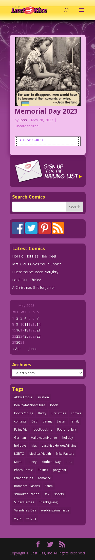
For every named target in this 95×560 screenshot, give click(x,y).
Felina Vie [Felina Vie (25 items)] (21, 429)
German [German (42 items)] (20, 437)
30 (18, 342)
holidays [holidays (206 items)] (20, 445)
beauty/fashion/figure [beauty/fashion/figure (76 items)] (29, 405)
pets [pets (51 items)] (69, 462)
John (23, 119)
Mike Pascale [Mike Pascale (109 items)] (65, 453)
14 (38, 324)
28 (38, 336)
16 (18, 330)
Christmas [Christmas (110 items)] (58, 413)
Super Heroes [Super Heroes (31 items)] (24, 502)
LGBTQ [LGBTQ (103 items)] (19, 453)
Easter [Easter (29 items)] (61, 421)
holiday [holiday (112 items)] (67, 437)
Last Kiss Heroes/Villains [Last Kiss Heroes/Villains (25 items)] (59, 445)
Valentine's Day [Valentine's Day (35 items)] (25, 510)
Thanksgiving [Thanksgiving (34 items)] (48, 502)
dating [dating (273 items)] (47, 421)
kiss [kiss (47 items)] (34, 445)
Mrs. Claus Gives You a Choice (37, 264)
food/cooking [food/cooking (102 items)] (42, 429)
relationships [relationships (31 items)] (23, 478)
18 (26, 330)
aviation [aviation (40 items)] (43, 397)
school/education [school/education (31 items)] (26, 494)
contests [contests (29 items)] (20, 421)
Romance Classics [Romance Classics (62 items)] (27, 486)
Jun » (32, 348)
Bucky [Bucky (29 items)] (42, 413)
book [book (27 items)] (54, 405)
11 (26, 324)
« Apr (16, 348)
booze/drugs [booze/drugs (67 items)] (23, 413)
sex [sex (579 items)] (46, 494)
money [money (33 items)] (31, 462)
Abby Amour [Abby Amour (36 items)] (23, 397)
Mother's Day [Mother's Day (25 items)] (51, 462)
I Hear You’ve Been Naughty (35, 271)
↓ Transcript (32, 140)
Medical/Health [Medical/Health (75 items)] (40, 453)
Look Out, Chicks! (26, 279)
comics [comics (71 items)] (76, 413)
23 (18, 336)
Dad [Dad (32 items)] (34, 421)
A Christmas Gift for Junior (33, 287)
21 (38, 330)
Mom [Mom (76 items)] (18, 462)
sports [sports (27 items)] (59, 494)
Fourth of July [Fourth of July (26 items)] (66, 429)
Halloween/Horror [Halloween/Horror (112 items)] (44, 437)
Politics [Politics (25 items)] (43, 470)
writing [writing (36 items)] (31, 518)
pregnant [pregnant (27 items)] (59, 470)
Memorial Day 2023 (46, 111)
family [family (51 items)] (75, 421)
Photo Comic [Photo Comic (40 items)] (23, 470)
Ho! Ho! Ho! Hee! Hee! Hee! (34, 256)
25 (26, 336)
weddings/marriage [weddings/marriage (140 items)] (55, 510)
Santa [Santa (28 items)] (49, 486)
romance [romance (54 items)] (44, 478)
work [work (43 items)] (17, 518)
